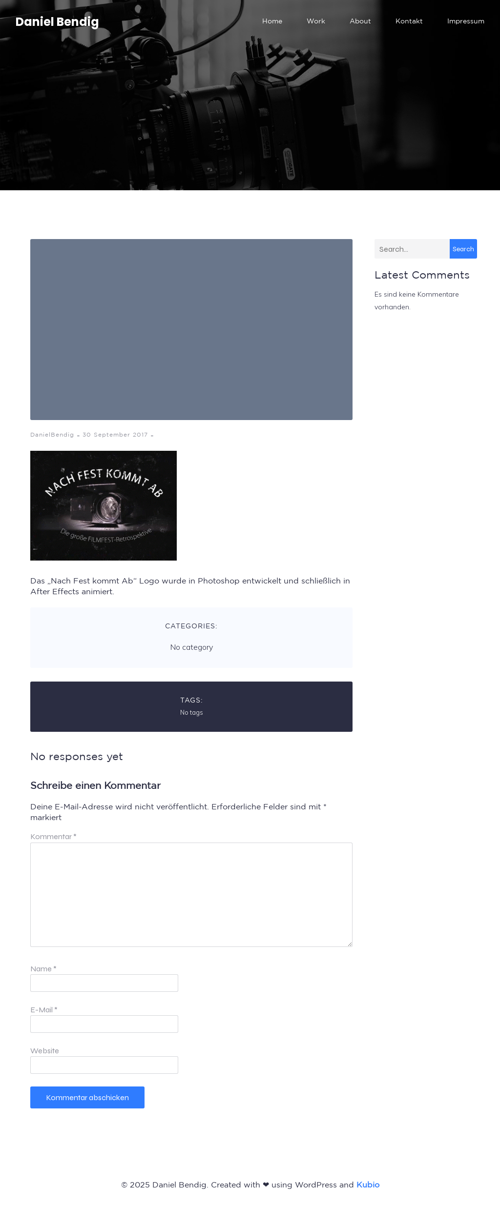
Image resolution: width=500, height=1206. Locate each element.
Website (44, 1050)
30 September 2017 (115, 435)
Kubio (367, 1185)
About (360, 22)
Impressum (465, 22)
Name (43, 968)
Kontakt (409, 22)
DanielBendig (52, 435)
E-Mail (44, 1009)
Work (316, 22)
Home (272, 22)
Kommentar (53, 836)
